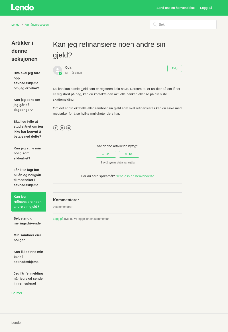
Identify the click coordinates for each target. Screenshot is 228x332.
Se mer (16, 293)
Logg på (58, 218)
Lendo (15, 24)
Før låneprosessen (36, 24)
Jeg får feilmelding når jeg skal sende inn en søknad (28, 278)
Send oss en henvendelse (176, 8)
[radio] (106, 154)
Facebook (56, 128)
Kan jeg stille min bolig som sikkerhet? (27, 153)
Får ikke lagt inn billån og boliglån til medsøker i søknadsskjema (27, 177)
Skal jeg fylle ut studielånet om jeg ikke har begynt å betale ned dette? (28, 129)
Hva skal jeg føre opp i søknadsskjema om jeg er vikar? (27, 80)
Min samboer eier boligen (27, 237)
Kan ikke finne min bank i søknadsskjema (28, 257)
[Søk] (183, 24)
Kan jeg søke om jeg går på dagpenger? (27, 105)
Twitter (62, 128)
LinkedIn (68, 128)
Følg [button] (174, 68)
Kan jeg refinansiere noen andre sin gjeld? (27, 201)
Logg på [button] (206, 8)
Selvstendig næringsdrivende (27, 220)
